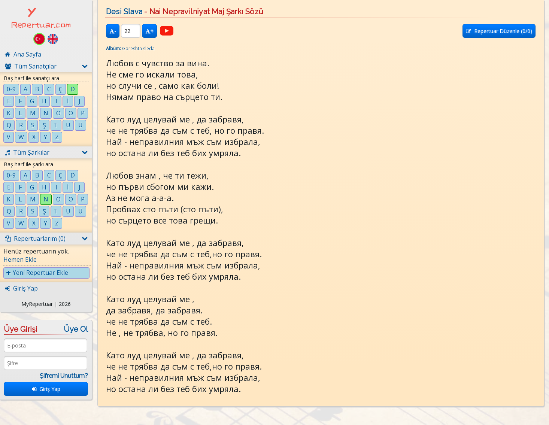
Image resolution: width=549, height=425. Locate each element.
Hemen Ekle (20, 259)
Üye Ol (76, 329)
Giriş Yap (46, 388)
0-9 (11, 89)
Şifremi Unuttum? (64, 375)
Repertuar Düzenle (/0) (499, 30)
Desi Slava (124, 11)
